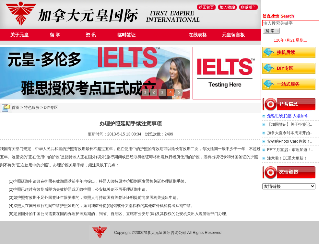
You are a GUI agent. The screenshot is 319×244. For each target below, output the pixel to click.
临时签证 (126, 34)
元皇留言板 (233, 34)
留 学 (55, 34)
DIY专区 (285, 68)
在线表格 (198, 34)
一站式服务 (288, 84)
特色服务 (162, 34)
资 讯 (91, 34)
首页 (15, 107)
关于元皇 (19, 34)
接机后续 (286, 52)
